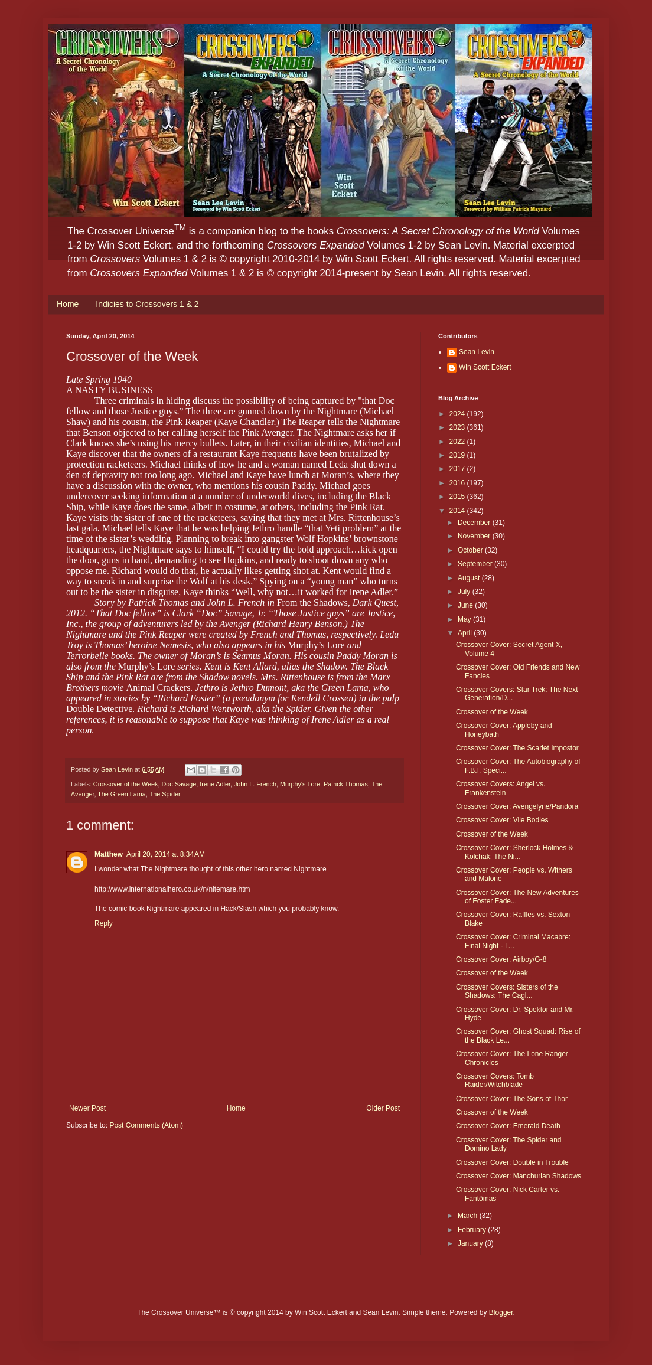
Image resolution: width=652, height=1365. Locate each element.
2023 (458, 427)
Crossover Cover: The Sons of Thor (512, 1099)
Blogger (501, 1312)
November (475, 536)
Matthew (108, 854)
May (465, 619)
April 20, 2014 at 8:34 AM (165, 854)
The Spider (165, 794)
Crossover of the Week (125, 784)
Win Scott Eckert (485, 367)
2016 (458, 483)
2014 (458, 511)
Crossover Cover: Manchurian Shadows (518, 1176)
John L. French (255, 784)
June (466, 605)
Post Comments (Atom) (146, 1125)
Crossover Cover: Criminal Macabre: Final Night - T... (513, 941)
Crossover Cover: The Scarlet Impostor (517, 748)
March (469, 1215)
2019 (458, 455)
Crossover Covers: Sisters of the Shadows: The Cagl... (507, 991)
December (475, 522)
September (476, 564)
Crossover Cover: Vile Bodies (502, 820)
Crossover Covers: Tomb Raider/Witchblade (495, 1080)
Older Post (383, 1108)
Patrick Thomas (346, 784)
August (470, 578)
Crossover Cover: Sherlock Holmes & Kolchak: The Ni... (514, 852)
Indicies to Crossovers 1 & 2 (147, 304)
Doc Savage (178, 784)
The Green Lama (121, 794)
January (471, 1243)
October (471, 550)
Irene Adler (215, 784)
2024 (458, 414)
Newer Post (87, 1108)
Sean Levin (476, 352)
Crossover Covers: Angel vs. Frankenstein (500, 788)
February (473, 1230)
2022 (458, 441)
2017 (458, 469)
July (465, 591)
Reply (103, 923)
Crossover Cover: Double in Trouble (512, 1162)
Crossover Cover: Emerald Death (508, 1126)
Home (68, 304)
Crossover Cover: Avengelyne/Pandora (517, 806)
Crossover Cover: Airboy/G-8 (501, 959)
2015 (458, 496)
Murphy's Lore (300, 784)
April (466, 633)
